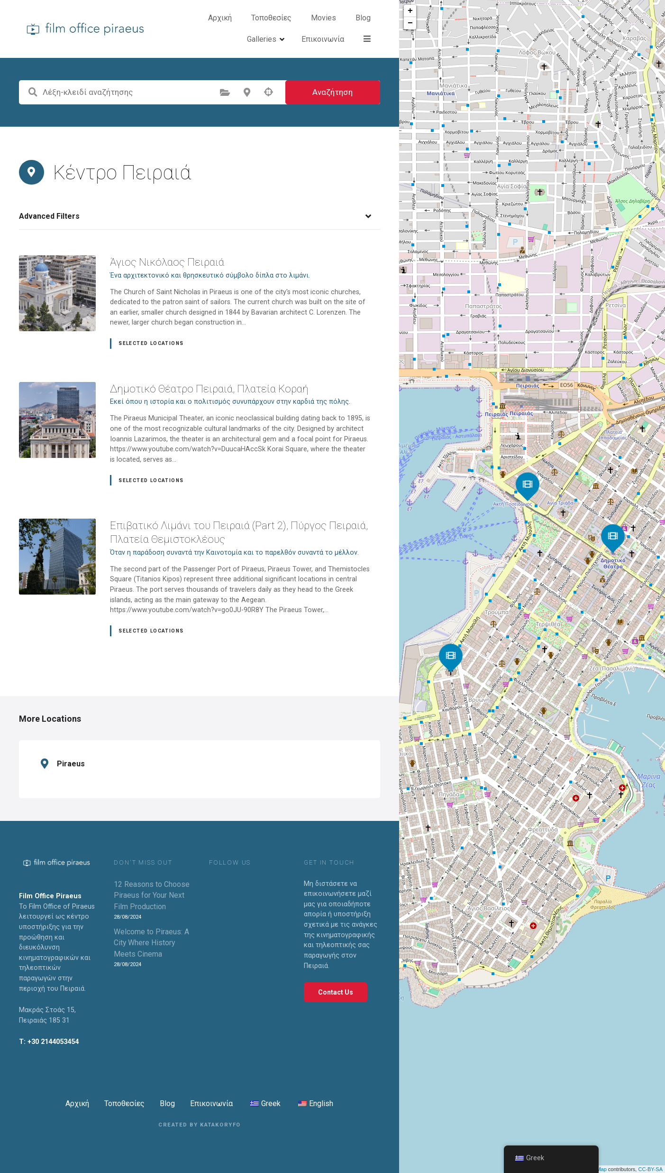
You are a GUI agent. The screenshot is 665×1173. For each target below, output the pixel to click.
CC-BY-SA (650, 1169)
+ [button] (410, 11)
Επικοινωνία (211, 1104)
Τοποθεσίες (245, 29)
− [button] (410, 23)
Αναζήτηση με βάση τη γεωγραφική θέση (268, 93)
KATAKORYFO (220, 1126)
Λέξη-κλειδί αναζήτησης (32, 93)
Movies (297, 29)
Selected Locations (150, 344)
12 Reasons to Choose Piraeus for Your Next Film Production (152, 896)
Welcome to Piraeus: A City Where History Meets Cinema (151, 944)
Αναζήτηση (332, 93)
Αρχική (194, 29)
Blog (337, 29)
